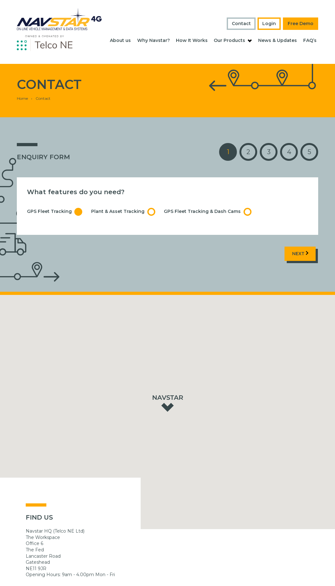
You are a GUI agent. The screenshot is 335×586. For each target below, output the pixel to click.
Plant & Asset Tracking (123, 196)
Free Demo (300, 23)
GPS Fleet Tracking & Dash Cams (207, 196)
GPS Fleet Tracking (55, 196)
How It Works (192, 40)
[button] (167, 387)
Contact (241, 23)
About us (120, 40)
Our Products (229, 40)
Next (300, 238)
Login (269, 23)
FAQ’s (310, 40)
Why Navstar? (153, 40)
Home (22, 82)
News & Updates (277, 40)
